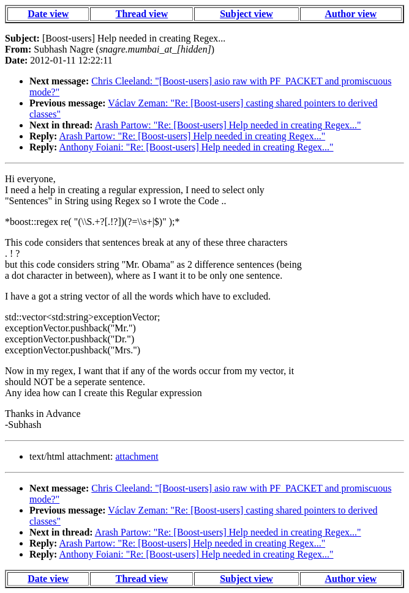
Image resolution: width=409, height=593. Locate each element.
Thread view (142, 14)
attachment (136, 456)
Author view (351, 14)
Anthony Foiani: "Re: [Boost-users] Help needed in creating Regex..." (196, 147)
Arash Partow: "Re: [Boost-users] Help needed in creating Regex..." (228, 125)
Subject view (246, 14)
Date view (48, 14)
